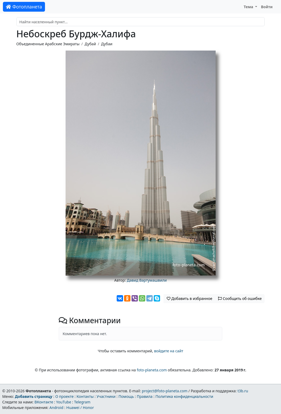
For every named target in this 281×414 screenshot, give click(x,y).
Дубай (90, 43)
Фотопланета (24, 6)
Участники (106, 396)
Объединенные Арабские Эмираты (48, 43)
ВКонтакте (43, 401)
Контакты (85, 396)
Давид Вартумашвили (147, 280)
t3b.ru (243, 390)
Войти (267, 6)
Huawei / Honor (80, 407)
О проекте (64, 396)
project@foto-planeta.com (164, 390)
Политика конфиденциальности (184, 396)
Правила (144, 396)
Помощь (126, 396)
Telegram (82, 401)
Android (56, 407)
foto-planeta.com (152, 369)
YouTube (63, 401)
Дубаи (106, 43)
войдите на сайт (168, 350)
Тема (249, 6)
